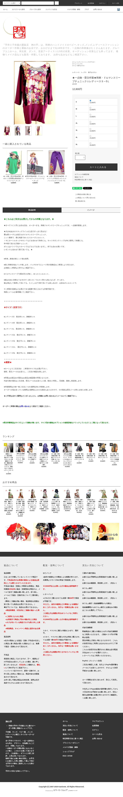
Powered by (61, 790)
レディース (81, 62)
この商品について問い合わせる (83, 198)
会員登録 (89, 3)
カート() (114, 3)
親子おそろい (81, 65)
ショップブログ (68, 752)
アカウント (77, 3)
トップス (80, 63)
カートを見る (97, 734)
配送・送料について (70, 730)
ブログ (85, 9)
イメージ (91, 210)
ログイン (101, 3)
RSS (64, 756)
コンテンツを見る (50, 9)
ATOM (70, 756)
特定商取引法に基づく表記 (83, 180)
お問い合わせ (96, 9)
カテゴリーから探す (17, 9)
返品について (79, 177)
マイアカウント (98, 721)
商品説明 (32, 210)
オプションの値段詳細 (82, 174)
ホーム (5, 9)
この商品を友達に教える (81, 194)
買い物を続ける (78, 201)
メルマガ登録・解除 (72, 9)
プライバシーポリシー (71, 743)
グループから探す (34, 9)
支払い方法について (70, 726)
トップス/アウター (90, 62)
